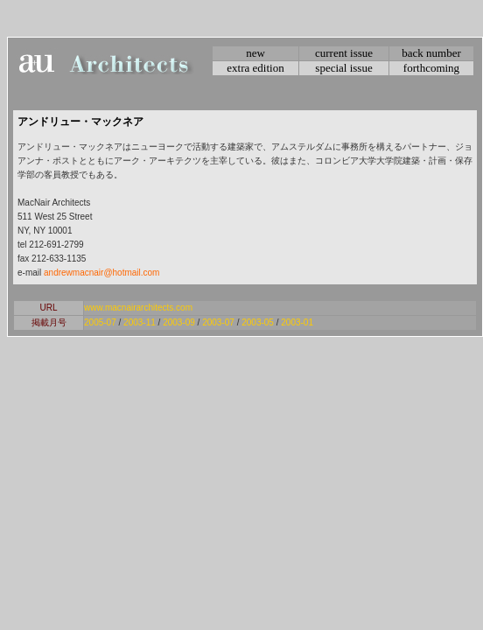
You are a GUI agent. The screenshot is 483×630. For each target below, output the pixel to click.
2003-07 (218, 322)
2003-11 (139, 322)
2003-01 (297, 322)
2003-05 (258, 322)
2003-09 (179, 322)
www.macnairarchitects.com (138, 307)
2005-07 (100, 322)
